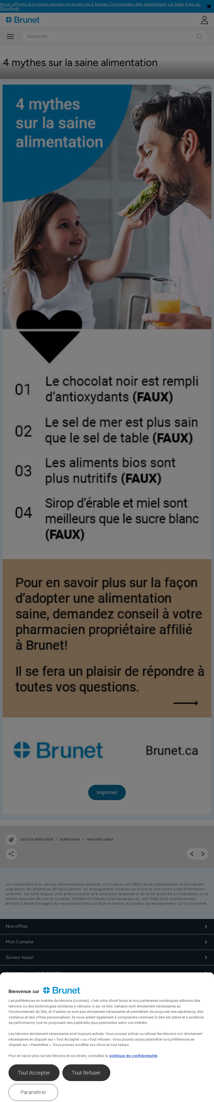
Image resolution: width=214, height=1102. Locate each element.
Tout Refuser (86, 1073)
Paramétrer (33, 1092)
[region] (107, 1037)
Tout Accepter (34, 1073)
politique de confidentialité (133, 1056)
